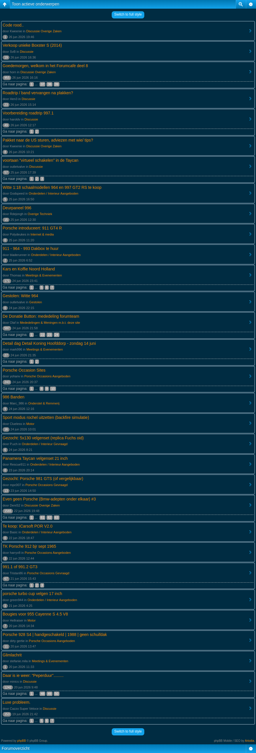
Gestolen (35, 302)
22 (42, 334)
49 (49, 693)
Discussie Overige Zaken (43, 31)
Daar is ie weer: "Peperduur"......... (33, 675)
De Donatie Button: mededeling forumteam (41, 316)
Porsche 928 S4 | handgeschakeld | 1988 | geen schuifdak (55, 634)
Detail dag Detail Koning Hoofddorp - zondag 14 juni (49, 343)
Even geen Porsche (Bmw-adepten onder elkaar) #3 (49, 499)
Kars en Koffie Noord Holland (29, 269)
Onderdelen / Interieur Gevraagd (44, 444)
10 (53, 388)
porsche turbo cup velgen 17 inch (32, 593)
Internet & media (42, 234)
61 (42, 517)
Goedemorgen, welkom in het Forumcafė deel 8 (45, 65)
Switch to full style (128, 14)
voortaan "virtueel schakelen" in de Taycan (41, 160)
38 (49, 84)
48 (42, 693)
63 (56, 517)
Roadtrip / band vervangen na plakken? (38, 93)
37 (42, 84)
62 (49, 517)
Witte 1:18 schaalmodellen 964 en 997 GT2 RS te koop (52, 187)
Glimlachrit (12, 655)
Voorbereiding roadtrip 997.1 (28, 113)
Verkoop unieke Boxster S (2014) (32, 45)
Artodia (249, 740)
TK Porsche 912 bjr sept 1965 (29, 546)
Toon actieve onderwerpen (35, 4)
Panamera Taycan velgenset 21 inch (35, 458)
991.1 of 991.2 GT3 (20, 566)
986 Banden (14, 397)
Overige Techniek (40, 214)
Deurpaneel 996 (17, 208)
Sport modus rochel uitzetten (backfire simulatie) (46, 417)
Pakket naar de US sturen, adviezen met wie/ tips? (48, 140)
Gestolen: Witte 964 (20, 295)
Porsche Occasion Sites (24, 370)
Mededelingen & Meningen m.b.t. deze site (50, 322)
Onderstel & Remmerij (43, 403)
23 (49, 334)
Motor (30, 424)
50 (56, 693)
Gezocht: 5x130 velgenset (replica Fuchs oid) (43, 438)
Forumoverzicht (15, 748)
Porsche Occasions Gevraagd (46, 485)
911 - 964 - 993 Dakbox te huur (31, 248)
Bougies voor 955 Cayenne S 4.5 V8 (35, 614)
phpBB (21, 740)
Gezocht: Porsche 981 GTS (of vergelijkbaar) (43, 478)
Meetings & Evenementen (43, 275)
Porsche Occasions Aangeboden (47, 376)
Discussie (26, 51)
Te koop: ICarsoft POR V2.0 (28, 526)
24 (56, 334)
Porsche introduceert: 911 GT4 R (32, 228)
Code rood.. (13, 25)
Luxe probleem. (17, 702)
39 (56, 84)
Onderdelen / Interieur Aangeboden (54, 193)
